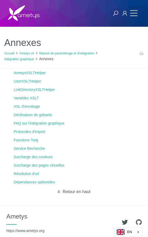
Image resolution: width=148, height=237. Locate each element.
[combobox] (128, 232)
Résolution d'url (26, 174)
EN (124, 232)
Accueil (9, 53)
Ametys (25, 223)
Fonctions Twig (26, 140)
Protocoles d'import (29, 132)
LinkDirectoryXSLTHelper (34, 89)
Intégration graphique (19, 59)
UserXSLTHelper (27, 81)
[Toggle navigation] (133, 13)
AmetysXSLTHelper (30, 73)
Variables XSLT (26, 98)
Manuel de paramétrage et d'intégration (66, 53)
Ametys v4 (26, 53)
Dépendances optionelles (34, 182)
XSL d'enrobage (27, 106)
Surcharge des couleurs (33, 157)
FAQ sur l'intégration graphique (39, 123)
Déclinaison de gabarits (33, 115)
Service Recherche (29, 148)
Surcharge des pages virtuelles (39, 165)
